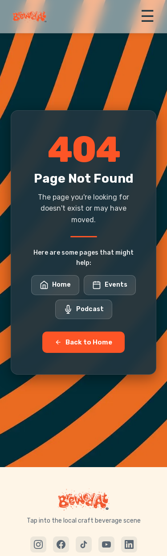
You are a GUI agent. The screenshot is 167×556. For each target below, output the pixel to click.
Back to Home (83, 342)
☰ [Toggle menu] (147, 16)
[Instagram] (38, 544)
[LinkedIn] (129, 544)
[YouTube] (106, 544)
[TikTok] (84, 544)
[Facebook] (61, 544)
